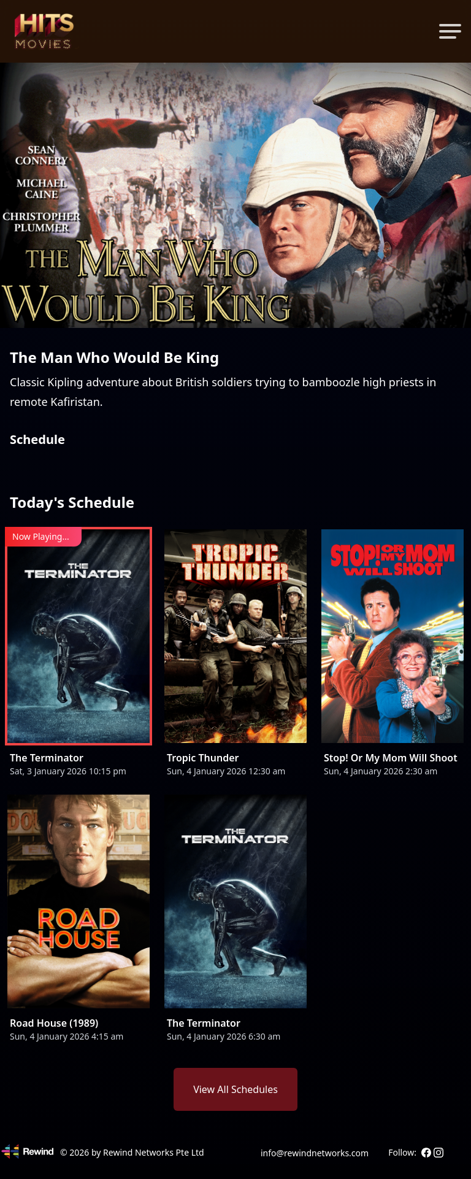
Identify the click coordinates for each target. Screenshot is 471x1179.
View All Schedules (235, 1089)
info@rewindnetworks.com (315, 1153)
